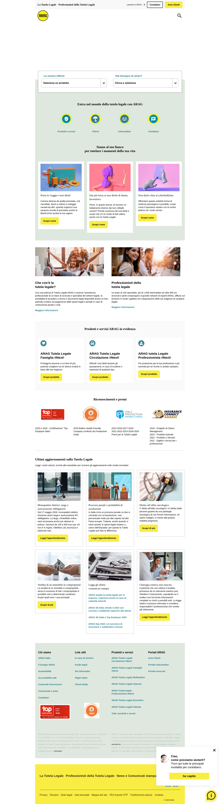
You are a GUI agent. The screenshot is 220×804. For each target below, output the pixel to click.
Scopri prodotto (51, 377)
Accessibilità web (47, 678)
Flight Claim (81, 678)
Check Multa (81, 684)
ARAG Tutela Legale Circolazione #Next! (122, 659)
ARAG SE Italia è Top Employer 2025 (107, 617)
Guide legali (81, 665)
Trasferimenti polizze (141, 795)
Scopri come (49, 221)
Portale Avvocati (156, 671)
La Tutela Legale (47, 4)
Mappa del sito (99, 795)
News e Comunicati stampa (137, 775)
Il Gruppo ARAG (46, 665)
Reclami (54, 795)
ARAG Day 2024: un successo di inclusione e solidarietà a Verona (105, 625)
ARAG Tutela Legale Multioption (128, 677)
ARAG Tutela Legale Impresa (126, 684)
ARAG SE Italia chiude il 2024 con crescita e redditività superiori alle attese (109, 609)
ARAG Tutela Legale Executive (127, 700)
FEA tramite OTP (119, 795)
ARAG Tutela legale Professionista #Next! (123, 692)
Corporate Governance (50, 684)
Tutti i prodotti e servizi (124, 713)
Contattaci (154, 5)
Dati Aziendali (82, 795)
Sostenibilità (44, 671)
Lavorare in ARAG (133, 5)
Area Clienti (173, 5)
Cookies (159, 795)
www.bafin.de (116, 744)
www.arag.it (58, 751)
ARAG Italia (44, 658)
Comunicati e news (48, 691)
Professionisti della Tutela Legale (77, 4)
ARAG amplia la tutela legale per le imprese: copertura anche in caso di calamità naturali (107, 598)
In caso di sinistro (84, 658)
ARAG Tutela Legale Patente (126, 707)
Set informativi (82, 671)
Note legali (66, 795)
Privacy (44, 795)
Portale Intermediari (158, 665)
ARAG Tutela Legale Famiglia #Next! (127, 669)
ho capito (189, 775)
